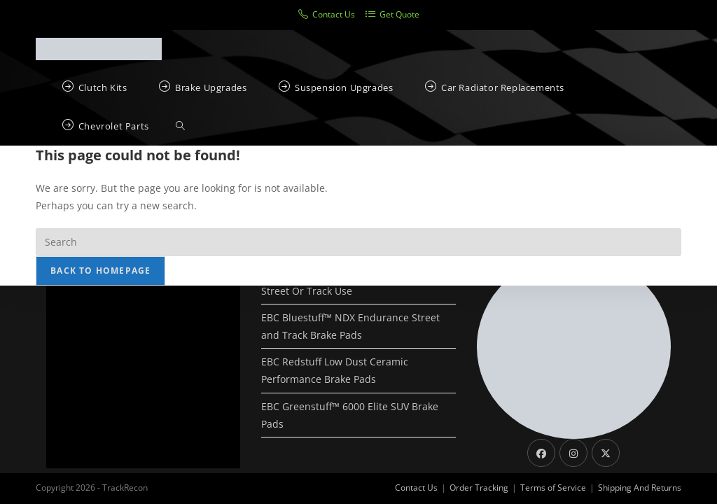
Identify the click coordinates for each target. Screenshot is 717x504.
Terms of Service (553, 487)
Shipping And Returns (639, 487)
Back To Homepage (100, 270)
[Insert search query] (358, 242)
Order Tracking (479, 487)
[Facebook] (541, 453)
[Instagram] (573, 453)
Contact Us (416, 487)
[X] (606, 453)
